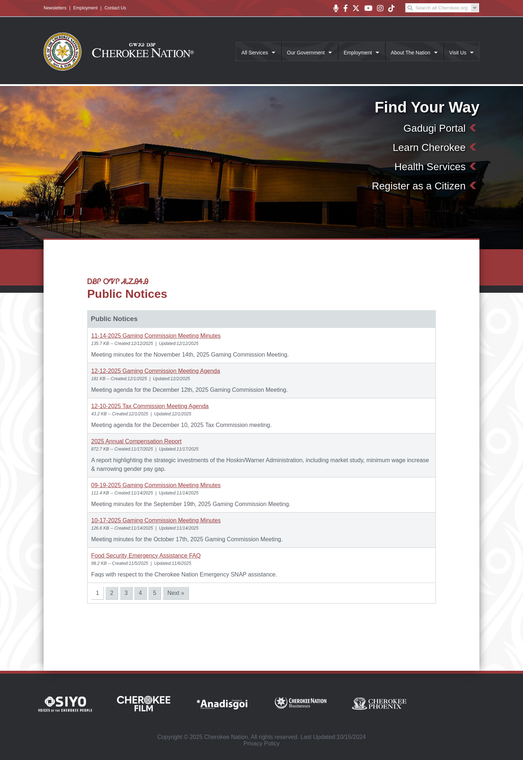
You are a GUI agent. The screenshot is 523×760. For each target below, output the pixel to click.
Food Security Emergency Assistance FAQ (145, 555)
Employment (85, 8)
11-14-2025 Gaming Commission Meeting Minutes (156, 336)
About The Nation (410, 53)
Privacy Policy (261, 743)
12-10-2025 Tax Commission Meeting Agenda (149, 406)
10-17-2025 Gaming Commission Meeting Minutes (156, 520)
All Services (255, 53)
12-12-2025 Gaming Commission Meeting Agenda (155, 371)
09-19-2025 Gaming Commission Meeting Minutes (156, 485)
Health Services (430, 166)
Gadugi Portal (435, 128)
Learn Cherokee (429, 147)
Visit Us (457, 53)
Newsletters (55, 8)
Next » (175, 593)
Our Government (306, 53)
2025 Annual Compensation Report (136, 441)
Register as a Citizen (419, 186)
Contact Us (115, 8)
